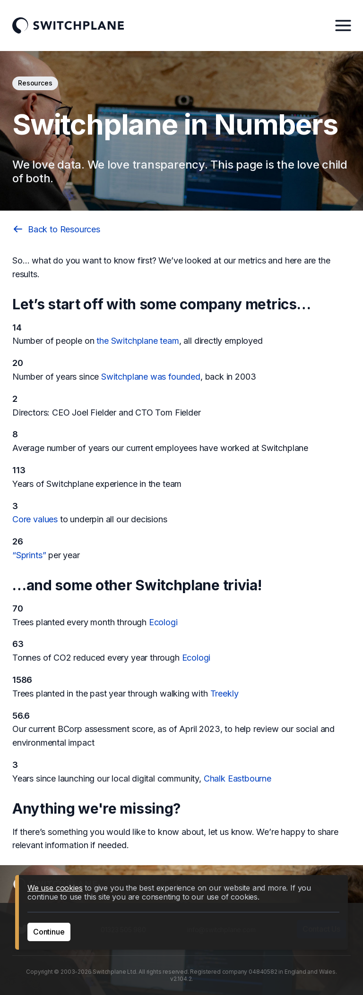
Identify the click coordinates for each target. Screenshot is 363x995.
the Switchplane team (137, 341)
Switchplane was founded (150, 377)
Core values (35, 519)
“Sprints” (29, 555)
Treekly (224, 693)
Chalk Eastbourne (237, 778)
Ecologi (163, 622)
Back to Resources (56, 229)
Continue (49, 931)
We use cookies (54, 888)
